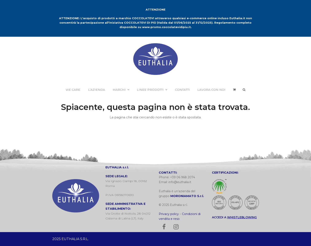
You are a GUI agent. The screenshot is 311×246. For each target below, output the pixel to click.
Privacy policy (169, 214)
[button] (234, 89)
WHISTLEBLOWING (242, 217)
